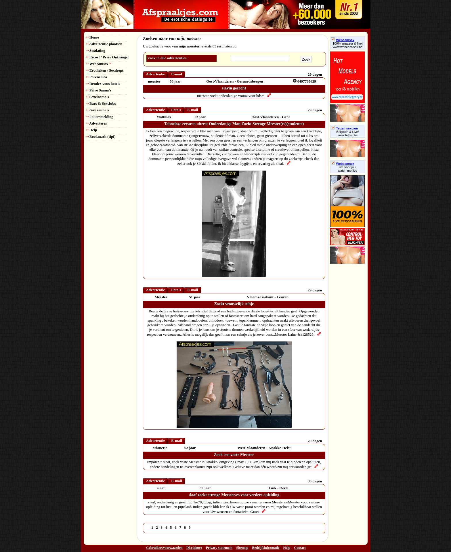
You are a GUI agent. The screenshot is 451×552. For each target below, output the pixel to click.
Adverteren (97, 123)
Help (92, 130)
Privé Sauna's (99, 90)
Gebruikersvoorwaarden (164, 548)
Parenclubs (97, 77)
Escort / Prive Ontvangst (108, 57)
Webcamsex (99, 64)
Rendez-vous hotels (103, 83)
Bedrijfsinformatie (265, 548)
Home (93, 37)
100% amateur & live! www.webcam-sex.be (347, 45)
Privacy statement (219, 548)
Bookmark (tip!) (101, 136)
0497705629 (306, 81)
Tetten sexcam (344, 128)
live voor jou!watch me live (347, 168)
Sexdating (96, 50)
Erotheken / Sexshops (105, 70)
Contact (300, 548)
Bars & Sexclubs (101, 103)
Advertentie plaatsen (105, 44)
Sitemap (242, 548)
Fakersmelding (100, 116)
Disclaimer (194, 548)
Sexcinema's (98, 97)
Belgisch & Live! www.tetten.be (347, 133)
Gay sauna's (98, 110)
